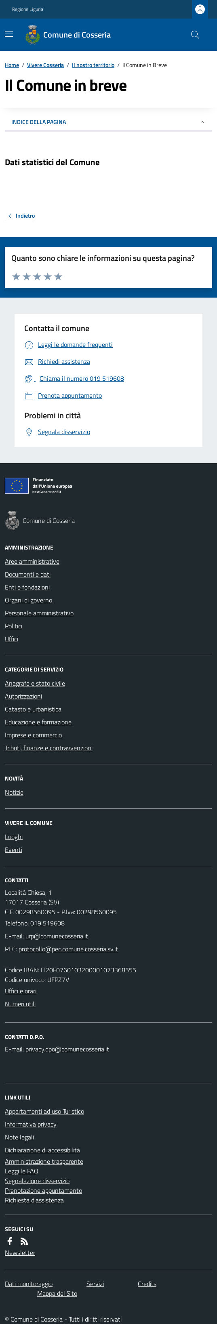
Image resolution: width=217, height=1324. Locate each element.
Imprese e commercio (33, 735)
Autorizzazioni (23, 696)
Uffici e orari (20, 991)
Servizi (95, 1283)
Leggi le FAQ (21, 1171)
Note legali (19, 1137)
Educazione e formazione (38, 722)
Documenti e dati (28, 574)
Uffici (11, 639)
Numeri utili (20, 1004)
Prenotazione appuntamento (43, 1190)
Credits (147, 1283)
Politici (13, 626)
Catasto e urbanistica (33, 709)
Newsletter (20, 1252)
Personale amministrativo (39, 613)
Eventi (13, 849)
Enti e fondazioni (27, 587)
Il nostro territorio (93, 65)
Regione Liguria (27, 9)
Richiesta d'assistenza (34, 1200)
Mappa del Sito (57, 1293)
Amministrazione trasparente (44, 1161)
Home (12, 65)
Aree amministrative (32, 561)
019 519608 (47, 923)
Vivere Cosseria (45, 65)
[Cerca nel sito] (192, 34)
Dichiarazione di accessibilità (42, 1150)
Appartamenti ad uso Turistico (44, 1111)
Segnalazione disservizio (37, 1181)
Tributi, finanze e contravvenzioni (49, 748)
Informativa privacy (31, 1124)
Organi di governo (28, 600)
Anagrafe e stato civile (35, 683)
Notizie (14, 792)
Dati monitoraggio (29, 1283)
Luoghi (14, 836)
